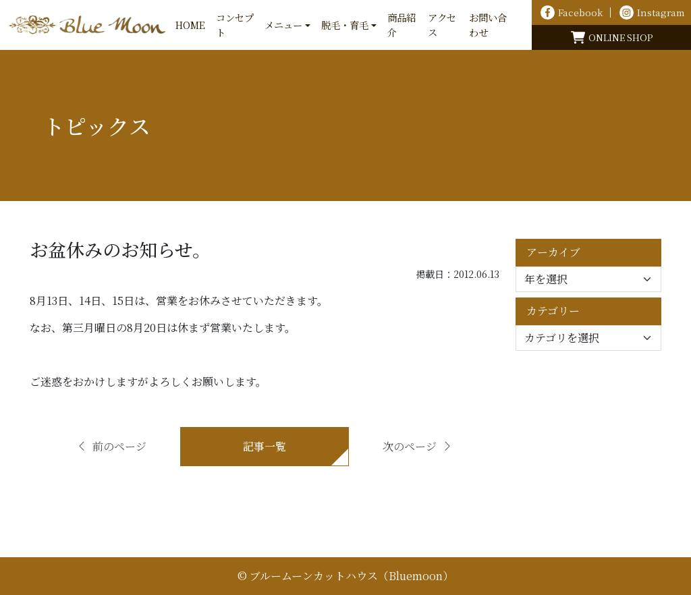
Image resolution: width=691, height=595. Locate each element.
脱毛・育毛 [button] (344, 25)
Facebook (572, 12)
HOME (190, 25)
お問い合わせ (488, 24)
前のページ (111, 446)
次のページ (418, 446)
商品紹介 (401, 24)
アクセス (442, 24)
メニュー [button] (283, 25)
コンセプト (235, 24)
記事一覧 (264, 446)
